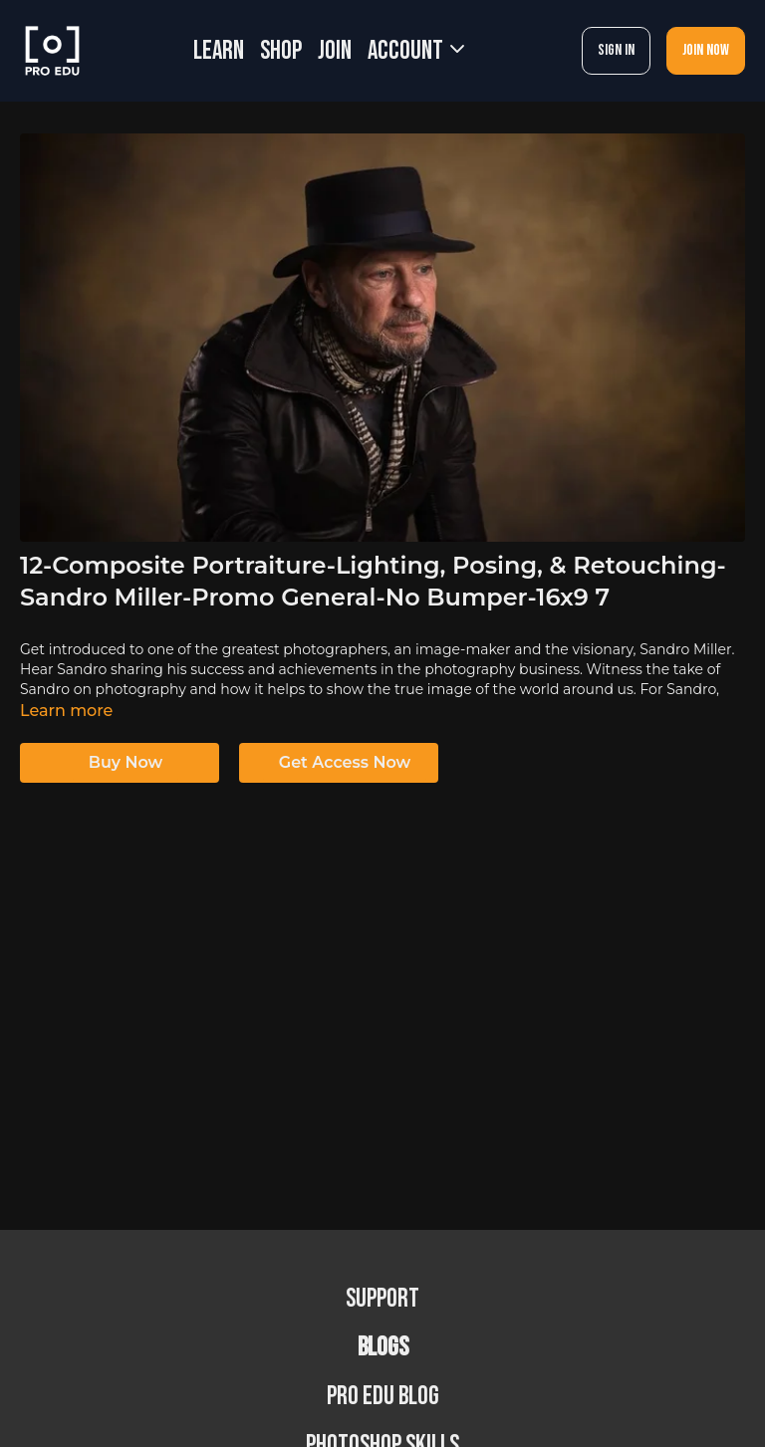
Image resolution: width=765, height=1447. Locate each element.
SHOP (281, 51)
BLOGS (383, 1347)
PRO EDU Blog (383, 1396)
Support (382, 1299)
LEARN (218, 51)
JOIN (335, 51)
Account (416, 51)
